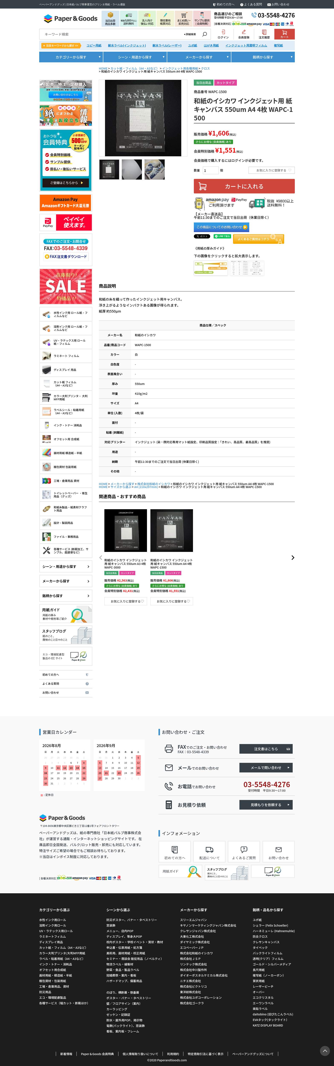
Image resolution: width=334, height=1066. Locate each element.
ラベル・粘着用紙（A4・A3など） (62, 958)
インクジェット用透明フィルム (246, 45)
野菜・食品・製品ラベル (122, 970)
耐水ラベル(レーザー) (167, 45)
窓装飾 (110, 925)
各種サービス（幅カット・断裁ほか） (64, 1003)
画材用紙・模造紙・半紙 (55, 975)
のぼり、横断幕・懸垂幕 (122, 992)
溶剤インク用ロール (52, 925)
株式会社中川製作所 (193, 970)
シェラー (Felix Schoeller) (270, 925)
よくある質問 (253, 4)
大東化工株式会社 (192, 936)
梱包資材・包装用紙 (52, 981)
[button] (101, 557)
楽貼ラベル (260, 1008)
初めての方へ (226, 4)
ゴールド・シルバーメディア (272, 964)
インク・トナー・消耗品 (55, 964)
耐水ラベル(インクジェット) (127, 45)
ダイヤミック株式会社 (195, 942)
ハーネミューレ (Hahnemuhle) (274, 931)
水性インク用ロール (52, 920)
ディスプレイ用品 (51, 942)
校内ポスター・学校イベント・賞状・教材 (134, 942)
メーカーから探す (122, 484)
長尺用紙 (259, 970)
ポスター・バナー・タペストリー (128, 998)
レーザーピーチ (263, 986)
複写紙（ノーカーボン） (269, 975)
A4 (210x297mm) (146, 487)
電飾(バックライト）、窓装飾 (125, 1026)
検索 (204, 34)
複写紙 (278, 45)
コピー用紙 (93, 45)
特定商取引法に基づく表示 (205, 1054)
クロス (205, 68)
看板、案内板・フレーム (122, 1031)
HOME (103, 68)
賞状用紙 (259, 981)
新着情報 (66, 1054)
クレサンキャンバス (266, 942)
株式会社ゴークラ (192, 1003)
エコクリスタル (263, 997)
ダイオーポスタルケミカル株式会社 (204, 975)
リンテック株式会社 (193, 964)
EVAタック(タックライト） (271, 1020)
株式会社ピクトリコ (193, 986)
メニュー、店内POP (119, 931)
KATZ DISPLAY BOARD (268, 1025)
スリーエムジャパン (193, 920)
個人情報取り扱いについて (140, 1054)
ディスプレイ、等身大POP (124, 936)
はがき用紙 (211, 45)
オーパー (259, 992)
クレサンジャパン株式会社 (198, 931)
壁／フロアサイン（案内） (124, 1003)
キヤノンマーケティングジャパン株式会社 (208, 925)
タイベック (260, 947)
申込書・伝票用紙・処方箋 (124, 947)
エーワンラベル (263, 1003)
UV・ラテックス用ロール (56, 931)
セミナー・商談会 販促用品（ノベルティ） (134, 958)
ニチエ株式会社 (190, 981)
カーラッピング (116, 1009)
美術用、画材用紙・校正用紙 (125, 953)
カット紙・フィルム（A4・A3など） (135, 68)
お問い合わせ (280, 4)
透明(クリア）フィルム (268, 958)
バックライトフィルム (267, 953)
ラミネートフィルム (52, 936)
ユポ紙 (192, 45)
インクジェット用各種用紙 (180, 68)
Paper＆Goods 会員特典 (97, 1054)
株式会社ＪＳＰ (190, 958)
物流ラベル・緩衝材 (119, 964)
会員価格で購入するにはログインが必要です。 (229, 160)
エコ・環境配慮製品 (52, 997)
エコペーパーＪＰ (192, 947)
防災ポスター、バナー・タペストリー (131, 920)
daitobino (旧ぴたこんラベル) (273, 1014)
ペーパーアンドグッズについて (253, 1054)
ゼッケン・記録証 (118, 1014)
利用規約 (173, 1054)
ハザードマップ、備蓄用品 (124, 981)
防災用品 (45, 992)
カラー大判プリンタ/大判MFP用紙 (62, 953)
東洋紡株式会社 (190, 992)
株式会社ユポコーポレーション (201, 997)
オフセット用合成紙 (52, 970)
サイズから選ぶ (121, 487)
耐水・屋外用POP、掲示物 (124, 1020)
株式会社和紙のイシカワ (153, 484)
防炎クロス (260, 936)
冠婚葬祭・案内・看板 (121, 975)
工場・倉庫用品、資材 (54, 986)
